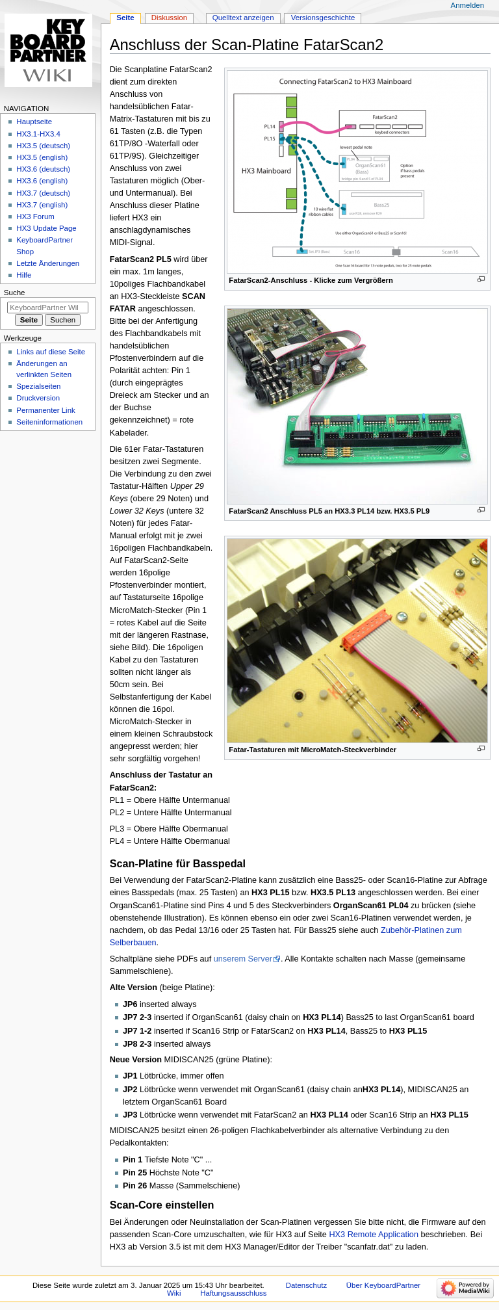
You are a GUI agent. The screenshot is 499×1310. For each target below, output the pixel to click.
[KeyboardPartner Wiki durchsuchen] (47, 307)
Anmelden (468, 5)
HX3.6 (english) (42, 181)
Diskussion (169, 17)
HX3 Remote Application (373, 1234)
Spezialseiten (38, 386)
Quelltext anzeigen (243, 17)
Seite (125, 17)
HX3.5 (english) (42, 157)
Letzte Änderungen (47, 263)
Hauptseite (34, 121)
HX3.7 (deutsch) (43, 193)
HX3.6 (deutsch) (43, 169)
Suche (14, 292)
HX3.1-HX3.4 (38, 134)
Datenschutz (306, 1285)
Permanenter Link (45, 410)
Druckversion (38, 398)
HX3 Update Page (46, 228)
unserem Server (243, 958)
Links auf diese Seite (50, 352)
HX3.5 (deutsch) (43, 146)
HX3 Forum (35, 216)
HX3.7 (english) (42, 205)
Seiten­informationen (49, 422)
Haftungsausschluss (233, 1293)
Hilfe (23, 275)
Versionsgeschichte (323, 17)
